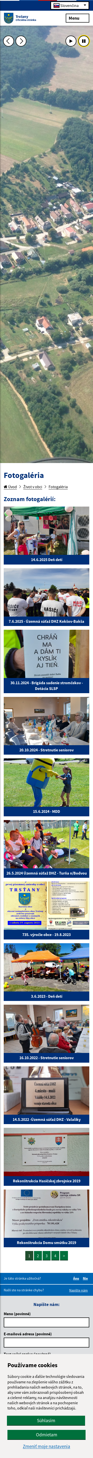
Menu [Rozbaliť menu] (77, 18)
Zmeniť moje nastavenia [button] (46, 1446)
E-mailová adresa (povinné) (28, 1333)
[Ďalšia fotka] (21, 41)
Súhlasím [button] (46, 1420)
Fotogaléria (58, 486)
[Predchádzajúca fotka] (8, 41)
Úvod (10, 486)
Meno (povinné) (17, 1313)
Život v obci (32, 486)
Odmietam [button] (46, 1435)
